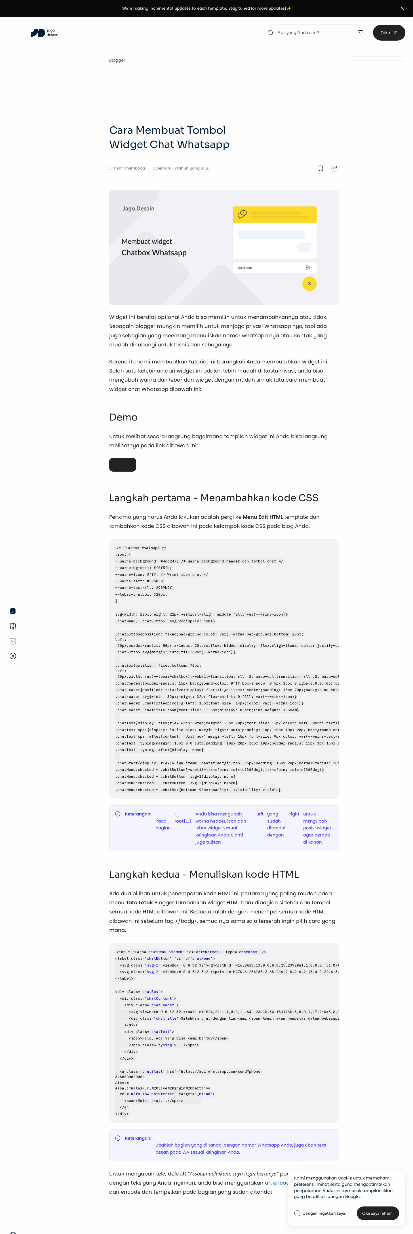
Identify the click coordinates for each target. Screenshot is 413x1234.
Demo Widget (122, 460)
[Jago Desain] (44, 32)
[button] (402, 8)
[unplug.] (12, 656)
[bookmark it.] (320, 168)
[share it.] (334, 168)
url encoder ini (283, 1182)
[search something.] (315, 33)
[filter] (360, 32)
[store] (12, 626)
